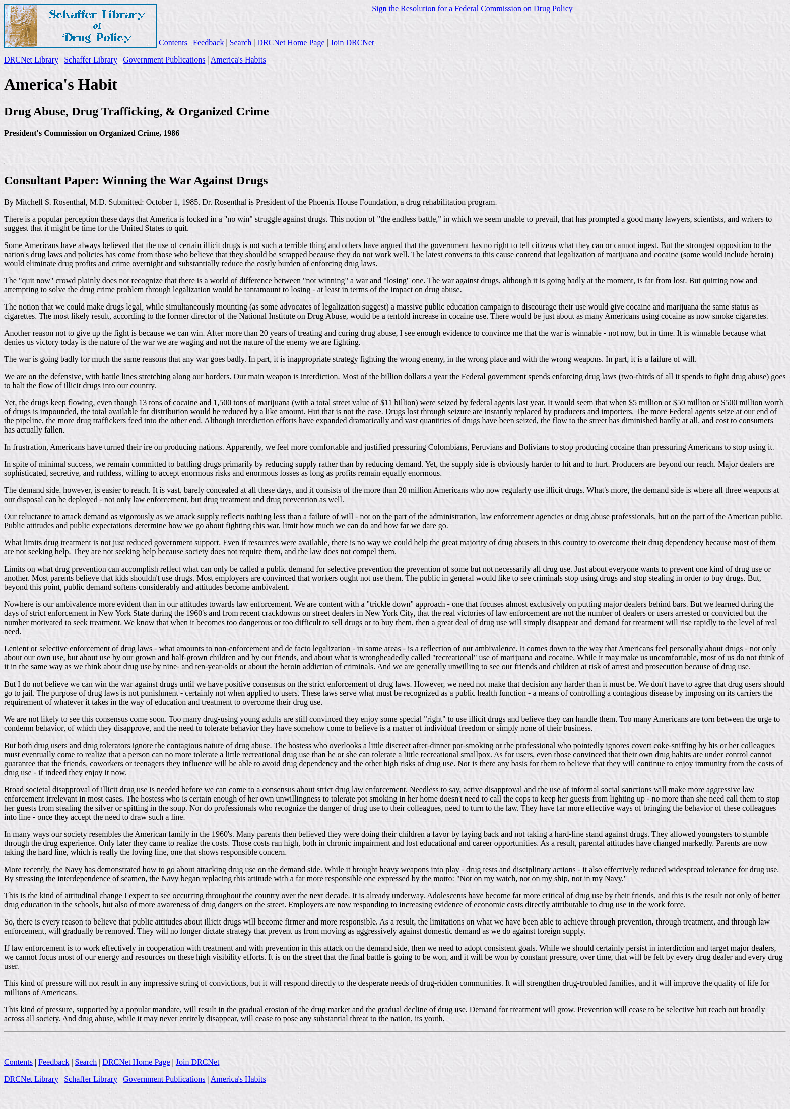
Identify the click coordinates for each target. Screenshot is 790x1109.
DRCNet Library (31, 59)
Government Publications (164, 59)
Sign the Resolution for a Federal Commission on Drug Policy (472, 8)
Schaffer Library (90, 59)
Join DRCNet (352, 42)
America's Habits (238, 59)
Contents (173, 42)
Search (241, 42)
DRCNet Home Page (290, 42)
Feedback (208, 42)
